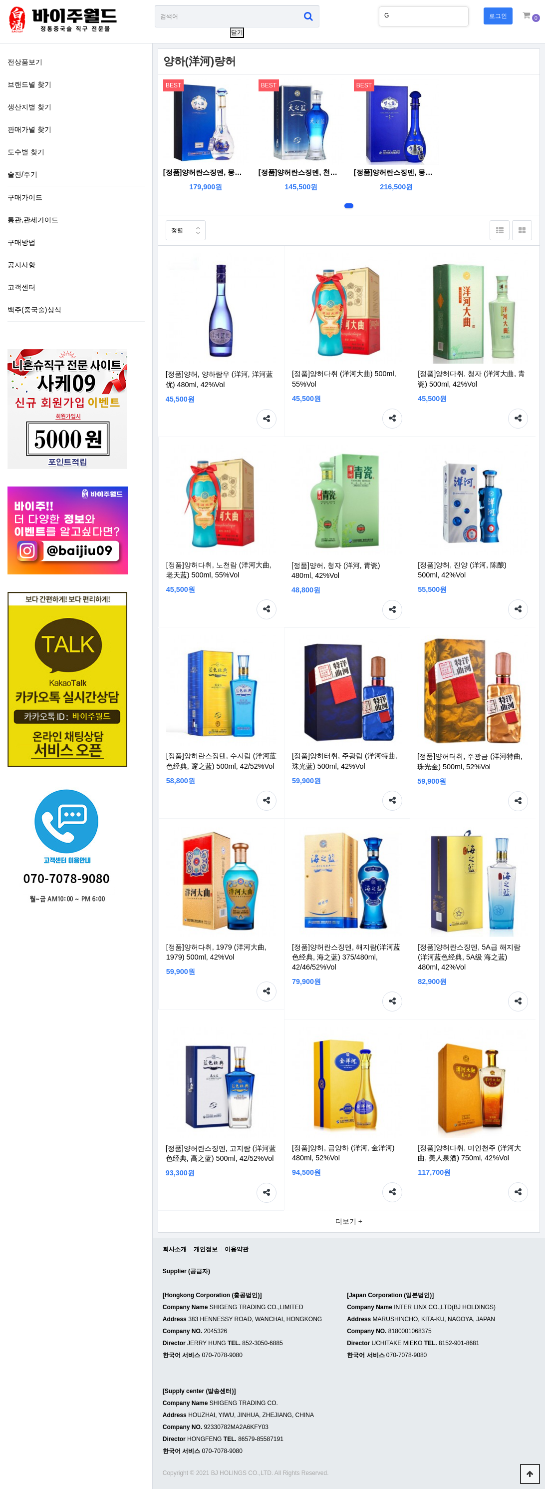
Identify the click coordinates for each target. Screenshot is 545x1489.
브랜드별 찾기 (29, 84)
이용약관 (237, 1249)
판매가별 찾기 (29, 129)
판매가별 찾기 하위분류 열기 (137, 128)
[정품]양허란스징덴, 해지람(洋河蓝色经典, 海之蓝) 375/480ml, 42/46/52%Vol (346, 957)
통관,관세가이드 (32, 220)
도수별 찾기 (25, 152)
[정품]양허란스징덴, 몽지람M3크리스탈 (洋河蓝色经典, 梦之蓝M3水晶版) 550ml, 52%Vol (206, 172)
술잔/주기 (22, 174)
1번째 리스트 (348, 205)
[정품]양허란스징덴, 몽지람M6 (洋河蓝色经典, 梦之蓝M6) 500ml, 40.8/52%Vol (396, 172)
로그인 (498, 15)
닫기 (237, 32)
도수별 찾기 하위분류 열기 (137, 151)
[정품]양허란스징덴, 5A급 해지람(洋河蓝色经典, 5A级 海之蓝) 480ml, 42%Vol (469, 957)
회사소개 (175, 1249)
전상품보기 (24, 62)
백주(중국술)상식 (34, 310)
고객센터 (21, 287)
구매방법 (21, 242)
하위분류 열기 (137, 286)
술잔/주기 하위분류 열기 (137, 173)
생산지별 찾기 (29, 107)
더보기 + (348, 1221)
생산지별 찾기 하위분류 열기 (137, 106)
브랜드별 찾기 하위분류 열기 (137, 83)
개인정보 (206, 1249)
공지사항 (21, 265)
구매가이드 (24, 197)
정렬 (174, 227)
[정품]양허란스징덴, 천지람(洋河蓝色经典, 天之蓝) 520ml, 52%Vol (301, 172)
